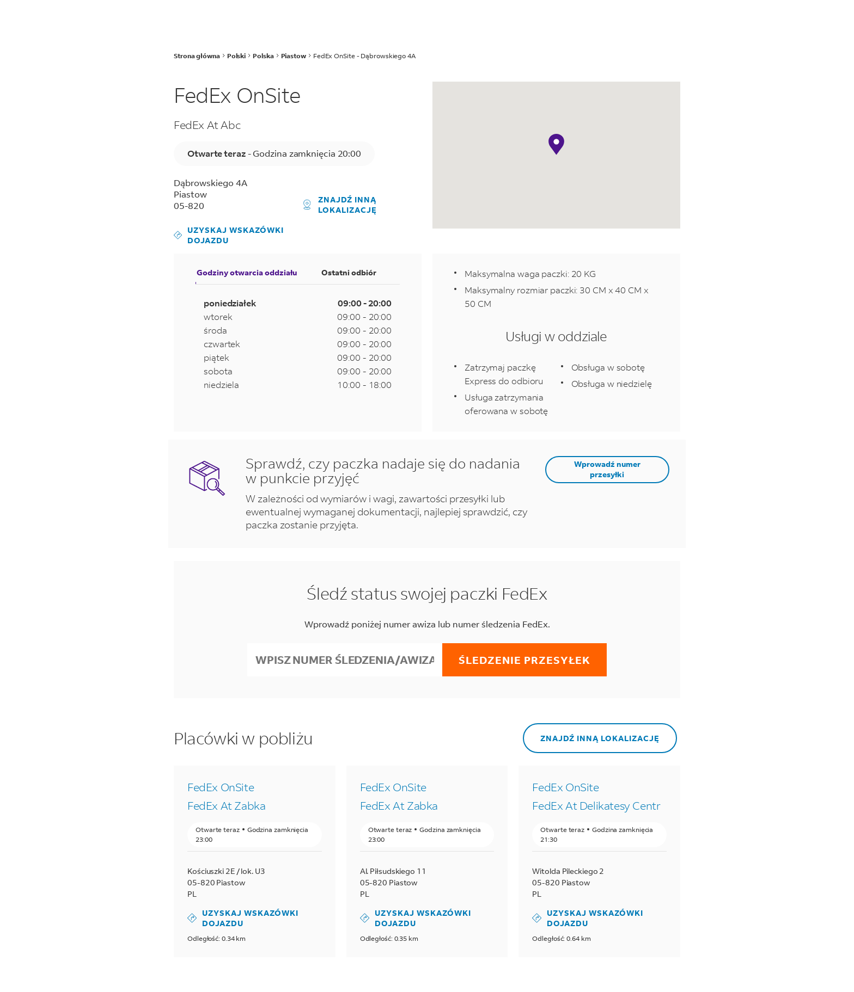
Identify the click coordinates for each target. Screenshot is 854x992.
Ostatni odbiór (348, 272)
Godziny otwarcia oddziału (247, 272)
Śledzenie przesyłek (524, 660)
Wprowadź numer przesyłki (607, 469)
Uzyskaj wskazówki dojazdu (229, 235)
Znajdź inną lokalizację (340, 204)
